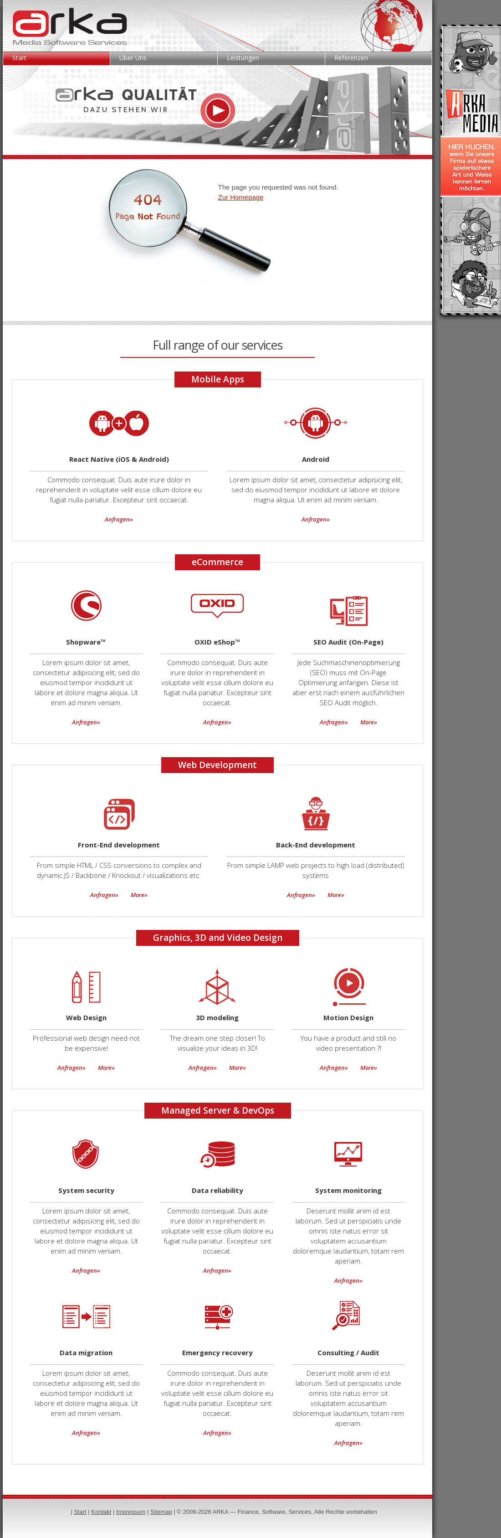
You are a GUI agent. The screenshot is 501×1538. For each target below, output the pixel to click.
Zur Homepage (241, 197)
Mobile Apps (217, 379)
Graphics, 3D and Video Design (217, 938)
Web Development (217, 765)
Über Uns (133, 57)
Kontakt (101, 1511)
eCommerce (217, 562)
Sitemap (161, 1511)
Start (19, 57)
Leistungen (243, 57)
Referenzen (351, 57)
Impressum (130, 1511)
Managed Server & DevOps (217, 1110)
